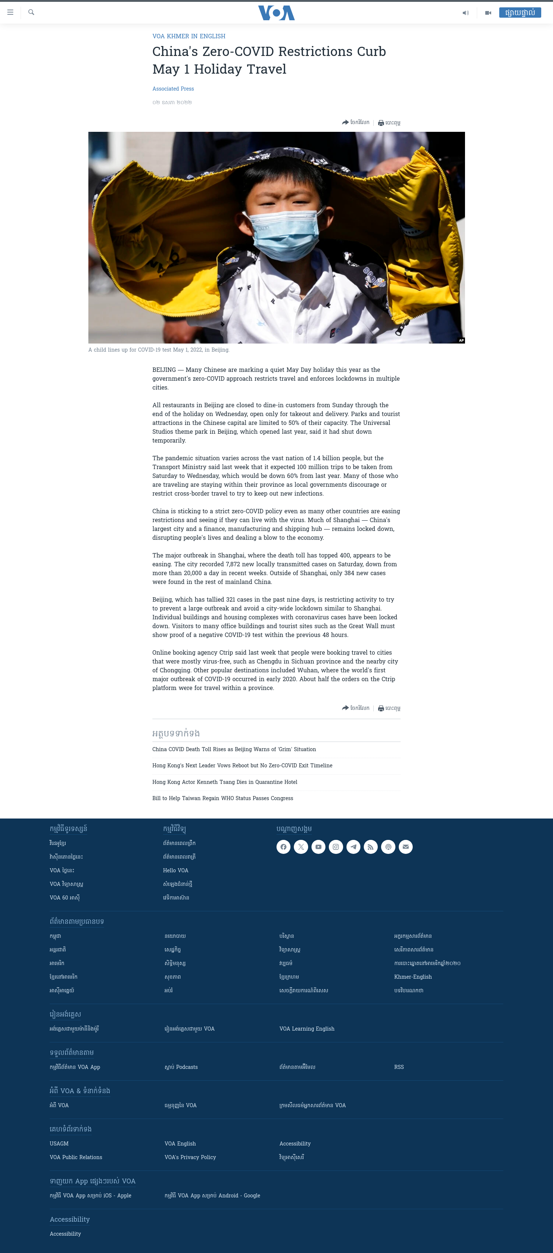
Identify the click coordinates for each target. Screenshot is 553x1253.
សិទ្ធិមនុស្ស (175, 964)
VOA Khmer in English (188, 36)
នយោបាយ (175, 936)
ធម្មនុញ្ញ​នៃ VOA (181, 1106)
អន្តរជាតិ (58, 950)
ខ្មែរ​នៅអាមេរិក (64, 977)
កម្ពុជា (55, 936)
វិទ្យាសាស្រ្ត (289, 950)
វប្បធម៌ (285, 964)
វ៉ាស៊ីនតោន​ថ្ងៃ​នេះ (66, 857)
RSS (399, 1067)
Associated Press (173, 89)
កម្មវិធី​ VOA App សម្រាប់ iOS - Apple (90, 1196)
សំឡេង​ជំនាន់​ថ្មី (177, 884)
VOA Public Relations (76, 1158)
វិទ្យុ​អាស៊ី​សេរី (291, 1158)
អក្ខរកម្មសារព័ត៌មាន (413, 936)
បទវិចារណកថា (408, 991)
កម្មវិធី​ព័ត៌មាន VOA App (75, 1067)
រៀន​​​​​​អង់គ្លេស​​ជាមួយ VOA (190, 1029)
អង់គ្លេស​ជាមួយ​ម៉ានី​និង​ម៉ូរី (74, 1029)
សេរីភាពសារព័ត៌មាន (414, 950)
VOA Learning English (307, 1029)
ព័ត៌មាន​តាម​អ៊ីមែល (297, 1067)
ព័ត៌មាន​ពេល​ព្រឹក (179, 844)
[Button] (356, 122)
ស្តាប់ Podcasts (181, 1067)
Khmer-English (413, 977)
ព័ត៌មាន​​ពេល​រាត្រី (179, 857)
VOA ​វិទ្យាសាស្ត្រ (66, 884)
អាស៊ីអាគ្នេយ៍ (62, 991)
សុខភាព (173, 977)
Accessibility (295, 1144)
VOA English (180, 1144)
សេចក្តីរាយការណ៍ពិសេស (303, 991)
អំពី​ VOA (59, 1106)
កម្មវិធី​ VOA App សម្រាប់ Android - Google (212, 1196)
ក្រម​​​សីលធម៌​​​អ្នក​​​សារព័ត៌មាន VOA (312, 1106)
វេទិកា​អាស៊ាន (176, 898)
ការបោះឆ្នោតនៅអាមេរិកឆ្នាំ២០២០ (427, 964)
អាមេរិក (57, 964)
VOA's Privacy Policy (190, 1158)
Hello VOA (176, 871)
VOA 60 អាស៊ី (65, 898)
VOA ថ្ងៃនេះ (62, 871)
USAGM (59, 1144)
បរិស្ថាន (286, 936)
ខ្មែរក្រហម (289, 977)
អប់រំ (169, 991)
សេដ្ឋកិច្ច (173, 950)
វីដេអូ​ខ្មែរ (58, 844)
